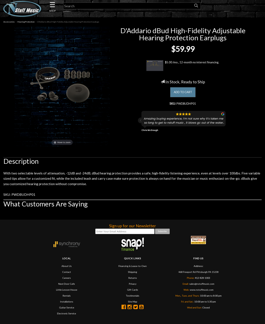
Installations (66, 301)
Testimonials (132, 295)
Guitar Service (66, 307)
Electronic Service (66, 313)
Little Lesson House (66, 289)
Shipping (132, 271)
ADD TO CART (183, 92)
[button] (140, 121)
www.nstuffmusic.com (201, 289)
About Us (67, 266)
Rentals (67, 295)
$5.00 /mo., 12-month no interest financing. (182, 65)
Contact (66, 271)
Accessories (9, 21)
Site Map (132, 301)
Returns (132, 277)
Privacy (132, 283)
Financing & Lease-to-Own (132, 266)
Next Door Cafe (66, 283)
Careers (66, 277)
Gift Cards (132, 289)
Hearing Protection (26, 21)
